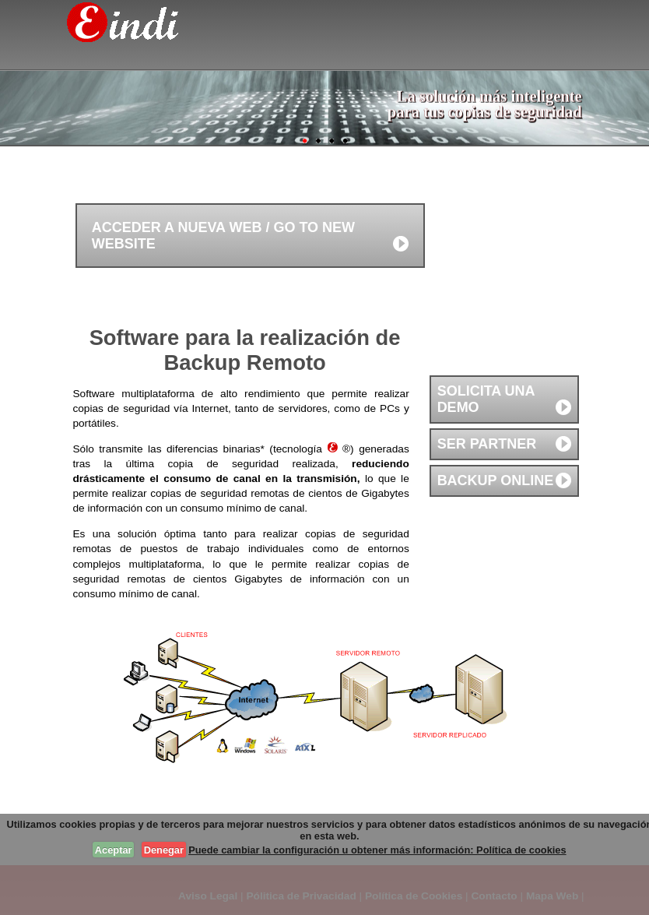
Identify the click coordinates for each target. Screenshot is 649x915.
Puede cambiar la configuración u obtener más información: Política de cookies (377, 850)
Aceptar (113, 850)
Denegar (164, 850)
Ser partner (487, 444)
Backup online (495, 480)
